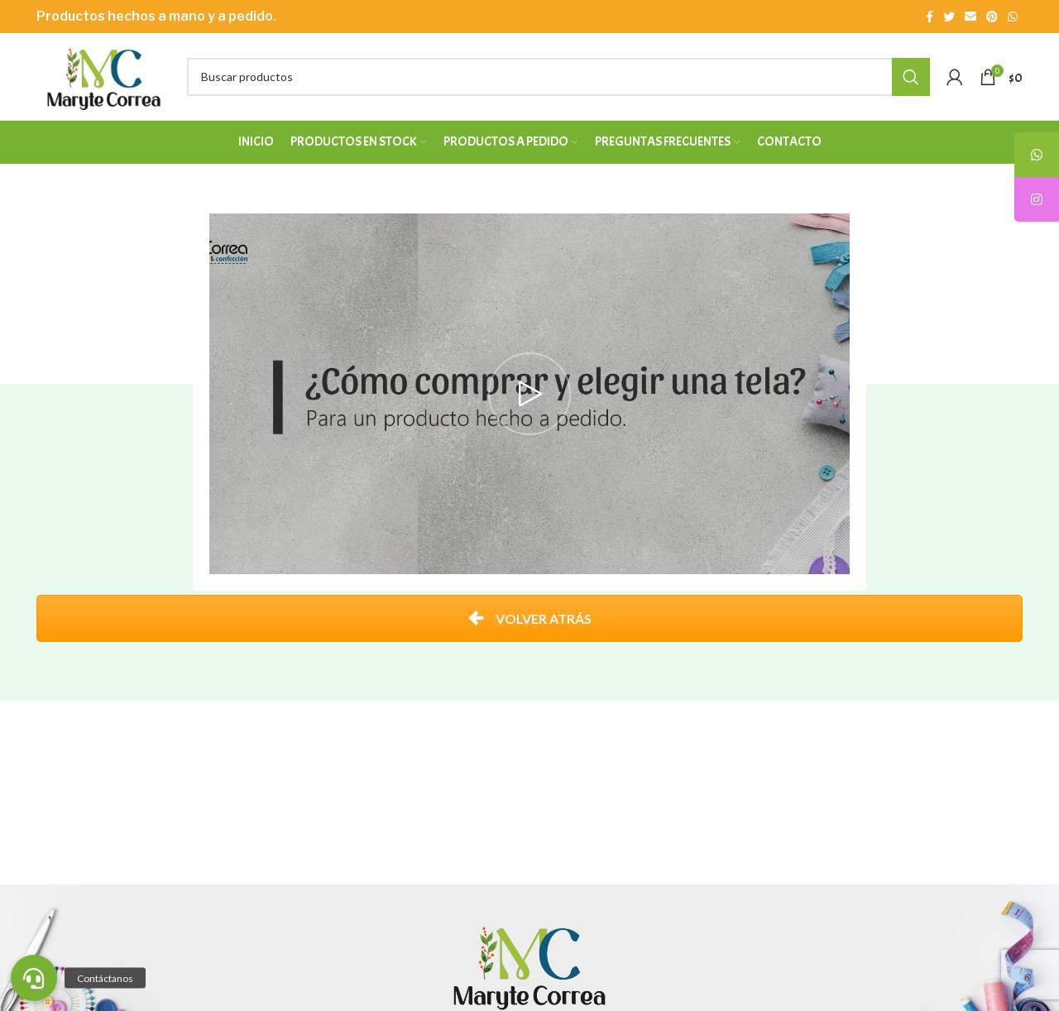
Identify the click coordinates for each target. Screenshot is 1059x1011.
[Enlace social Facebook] (929, 16)
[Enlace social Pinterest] (992, 16)
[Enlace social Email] (970, 16)
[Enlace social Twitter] (949, 16)
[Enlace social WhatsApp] (1013, 16)
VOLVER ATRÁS (530, 618)
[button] (34, 978)
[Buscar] (558, 77)
